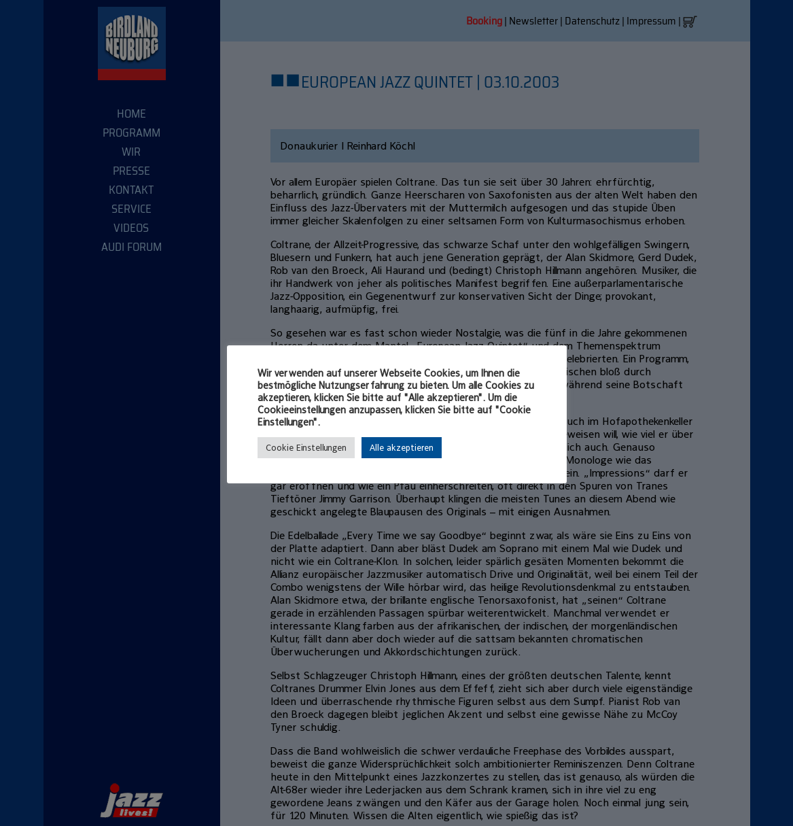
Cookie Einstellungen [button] (306, 448)
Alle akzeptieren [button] (402, 448)
